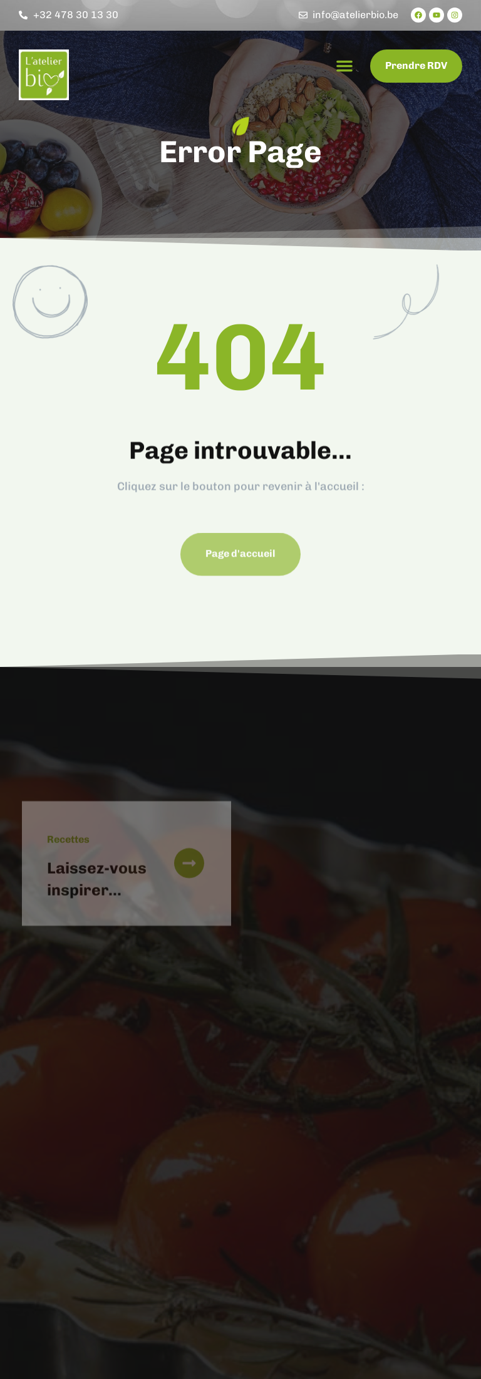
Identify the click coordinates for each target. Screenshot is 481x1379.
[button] (344, 66)
